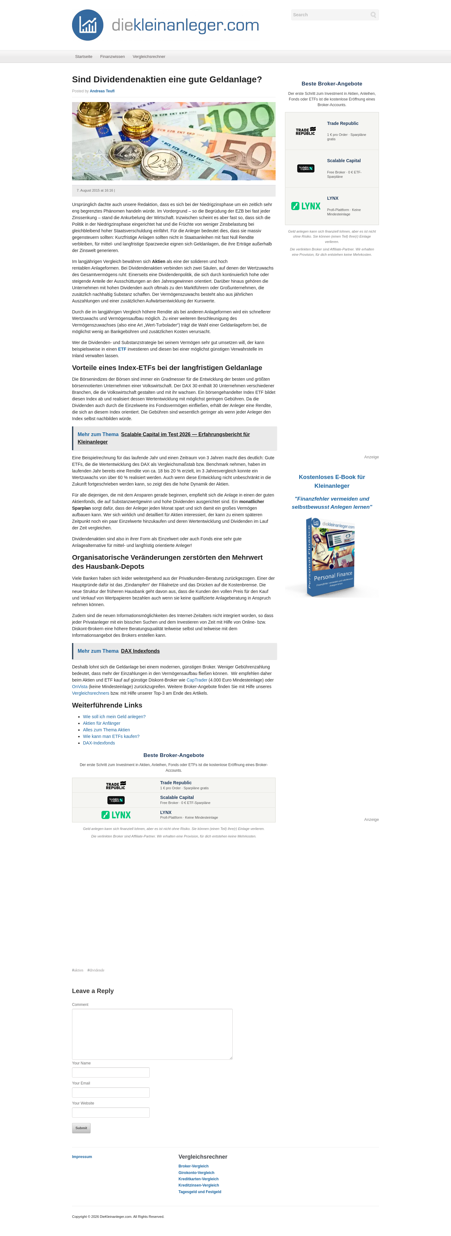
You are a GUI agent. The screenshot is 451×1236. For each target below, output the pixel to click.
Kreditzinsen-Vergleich (199, 1185)
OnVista (80, 686)
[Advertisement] (174, 904)
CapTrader (197, 679)
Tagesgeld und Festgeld (200, 1192)
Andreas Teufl (102, 91)
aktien (78, 970)
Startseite (83, 56)
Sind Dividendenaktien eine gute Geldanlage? (167, 79)
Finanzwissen (112, 56)
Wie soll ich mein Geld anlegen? (114, 716)
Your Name (81, 1063)
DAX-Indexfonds (99, 742)
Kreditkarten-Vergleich (199, 1179)
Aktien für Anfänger (101, 723)
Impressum (82, 1157)
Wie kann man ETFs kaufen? (111, 736)
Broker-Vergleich (194, 1166)
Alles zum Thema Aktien (106, 729)
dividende (97, 970)
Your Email (81, 1083)
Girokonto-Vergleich (197, 1173)
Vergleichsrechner (149, 56)
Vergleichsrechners (90, 693)
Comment (80, 1004)
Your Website (83, 1103)
